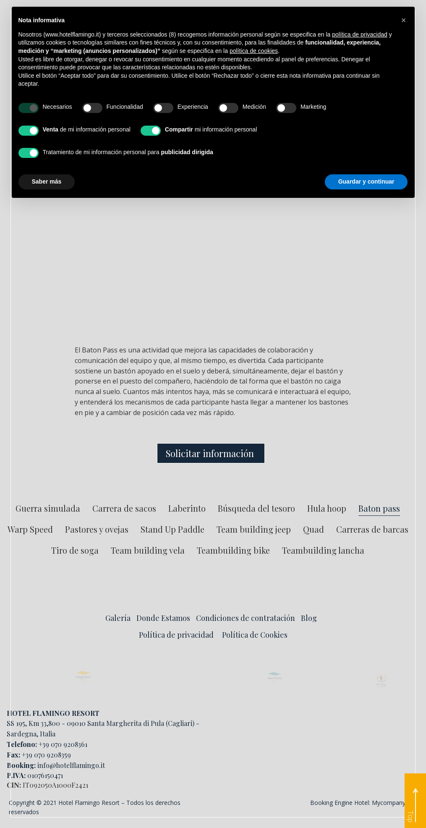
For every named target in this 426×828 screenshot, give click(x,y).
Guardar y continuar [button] (366, 181)
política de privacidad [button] (359, 34)
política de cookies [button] (254, 50)
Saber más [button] (47, 181)
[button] (403, 20)
